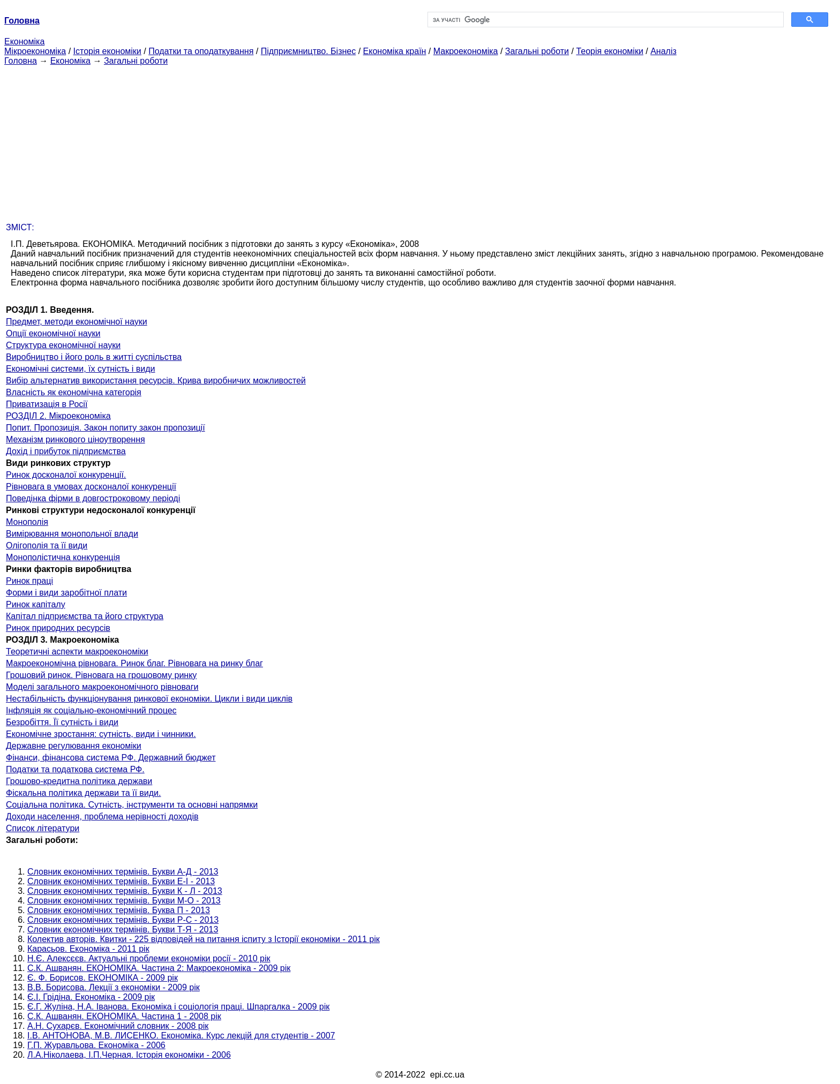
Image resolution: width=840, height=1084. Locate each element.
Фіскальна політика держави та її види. (83, 792)
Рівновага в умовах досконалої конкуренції (91, 486)
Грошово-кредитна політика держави (79, 781)
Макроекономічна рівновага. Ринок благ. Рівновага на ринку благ (134, 663)
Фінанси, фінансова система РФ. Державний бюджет (110, 757)
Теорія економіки (609, 51)
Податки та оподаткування (200, 51)
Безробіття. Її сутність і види (62, 722)
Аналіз (663, 51)
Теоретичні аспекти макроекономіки (77, 651)
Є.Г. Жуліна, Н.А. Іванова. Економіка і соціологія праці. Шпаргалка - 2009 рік (178, 1006)
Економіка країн (394, 51)
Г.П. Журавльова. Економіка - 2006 (96, 1045)
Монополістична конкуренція (63, 557)
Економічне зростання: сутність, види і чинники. (101, 734)
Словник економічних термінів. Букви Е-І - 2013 (121, 881)
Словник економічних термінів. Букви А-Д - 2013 (122, 871)
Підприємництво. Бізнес (308, 51)
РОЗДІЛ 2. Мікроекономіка (58, 415)
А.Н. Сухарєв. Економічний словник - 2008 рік (117, 1025)
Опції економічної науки (53, 333)
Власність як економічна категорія (73, 392)
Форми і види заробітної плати (66, 592)
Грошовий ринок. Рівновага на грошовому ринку (101, 675)
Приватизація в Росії (46, 404)
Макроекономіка (465, 51)
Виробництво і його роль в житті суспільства (94, 357)
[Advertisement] (420, 141)
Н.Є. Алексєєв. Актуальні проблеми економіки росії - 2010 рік (148, 958)
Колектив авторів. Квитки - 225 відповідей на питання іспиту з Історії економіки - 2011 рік (203, 939)
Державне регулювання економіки (73, 745)
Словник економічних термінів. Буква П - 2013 (118, 910)
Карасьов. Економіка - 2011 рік (88, 948)
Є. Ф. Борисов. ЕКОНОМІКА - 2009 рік (102, 977)
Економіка (24, 41)
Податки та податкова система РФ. (75, 769)
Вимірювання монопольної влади (72, 533)
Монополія (27, 521)
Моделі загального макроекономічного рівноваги (102, 686)
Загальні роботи (537, 51)
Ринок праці (29, 580)
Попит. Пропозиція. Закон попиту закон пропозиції (105, 427)
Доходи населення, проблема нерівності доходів (102, 816)
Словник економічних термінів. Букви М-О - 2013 (124, 900)
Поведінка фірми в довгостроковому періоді (93, 498)
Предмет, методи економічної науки (76, 321)
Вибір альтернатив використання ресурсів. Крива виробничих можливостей (156, 380)
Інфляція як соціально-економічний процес (91, 710)
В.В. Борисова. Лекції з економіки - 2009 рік (113, 987)
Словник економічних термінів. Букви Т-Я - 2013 (122, 929)
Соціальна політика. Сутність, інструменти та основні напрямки (132, 804)
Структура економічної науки (63, 345)
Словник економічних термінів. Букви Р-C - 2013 (123, 919)
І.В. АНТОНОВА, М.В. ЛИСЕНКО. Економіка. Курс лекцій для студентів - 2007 (181, 1035)
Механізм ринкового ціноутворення (75, 439)
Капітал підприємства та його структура (84, 616)
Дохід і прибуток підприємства (66, 451)
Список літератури (42, 828)
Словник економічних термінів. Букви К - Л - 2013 (124, 890)
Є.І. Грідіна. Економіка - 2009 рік (91, 997)
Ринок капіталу (35, 604)
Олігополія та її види (46, 545)
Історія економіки (107, 51)
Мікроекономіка (35, 51)
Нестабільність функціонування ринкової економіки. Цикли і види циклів (149, 698)
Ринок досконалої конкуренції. (66, 474)
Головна (20, 60)
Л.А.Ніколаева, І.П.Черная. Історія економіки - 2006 (129, 1054)
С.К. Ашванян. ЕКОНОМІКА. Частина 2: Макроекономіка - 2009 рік (158, 968)
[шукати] (604, 20)
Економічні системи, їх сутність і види (80, 368)
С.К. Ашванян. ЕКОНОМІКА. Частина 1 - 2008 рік (124, 1016)
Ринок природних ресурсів (58, 628)
